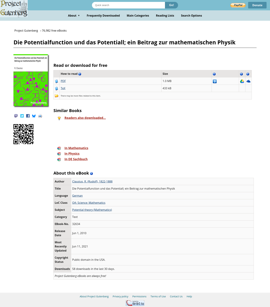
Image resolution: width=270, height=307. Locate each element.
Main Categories (138, 15)
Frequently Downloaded (103, 15)
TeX (63, 88)
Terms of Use (158, 296)
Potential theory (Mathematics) (92, 210)
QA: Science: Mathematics (88, 203)
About (74, 15)
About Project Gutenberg (94, 296)
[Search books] (128, 5)
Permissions (139, 296)
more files (78, 95)
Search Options (191, 15)
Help (189, 296)
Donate (257, 5)
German (77, 196)
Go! (171, 5)
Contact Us (176, 296)
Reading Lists (165, 15)
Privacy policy (120, 296)
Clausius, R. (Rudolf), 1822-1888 (92, 181)
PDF (63, 81)
